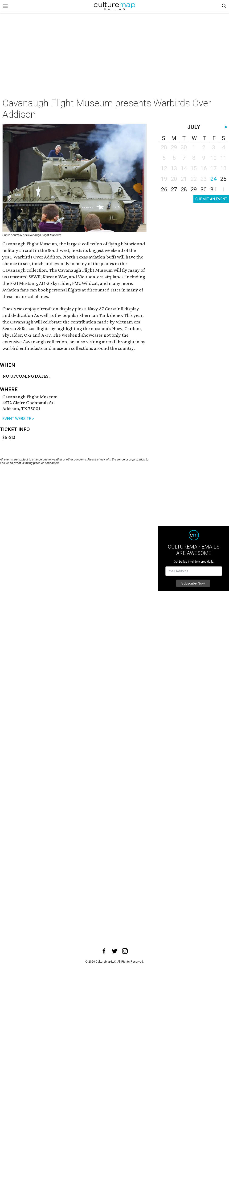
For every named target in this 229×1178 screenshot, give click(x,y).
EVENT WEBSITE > (18, 418)
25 (223, 179)
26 (164, 189)
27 (174, 189)
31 (213, 189)
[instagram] (125, 951)
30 (203, 189)
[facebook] (104, 951)
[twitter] (114, 951)
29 (194, 189)
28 (184, 189)
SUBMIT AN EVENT (211, 199)
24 (213, 179)
